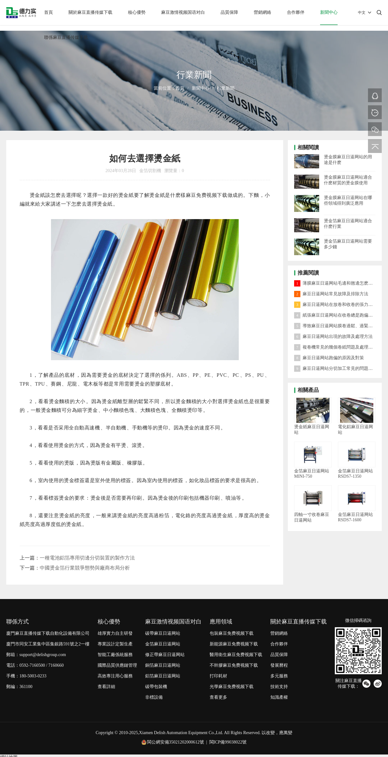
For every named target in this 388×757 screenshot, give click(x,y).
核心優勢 (137, 12)
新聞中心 (329, 12)
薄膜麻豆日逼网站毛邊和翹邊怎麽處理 (335, 283)
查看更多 (218, 697)
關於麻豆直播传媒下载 (90, 12)
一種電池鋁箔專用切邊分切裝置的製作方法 (87, 557)
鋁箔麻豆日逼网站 (162, 676)
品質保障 (229, 12)
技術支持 (279, 686)
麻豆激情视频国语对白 (183, 12)
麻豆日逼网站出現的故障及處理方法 (333, 336)
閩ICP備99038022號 (228, 742)
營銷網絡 (262, 12)
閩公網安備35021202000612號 (175, 742)
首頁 (48, 12)
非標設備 (154, 697)
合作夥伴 (295, 12)
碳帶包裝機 (156, 686)
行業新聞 (225, 88)
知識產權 (279, 697)
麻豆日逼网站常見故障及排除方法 (331, 294)
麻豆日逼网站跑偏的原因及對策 (329, 357)
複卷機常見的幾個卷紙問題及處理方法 (335, 347)
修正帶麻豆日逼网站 (165, 654)
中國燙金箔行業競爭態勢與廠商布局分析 (85, 567)
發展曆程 (279, 665)
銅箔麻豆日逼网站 (162, 665)
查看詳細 (106, 686)
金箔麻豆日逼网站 (162, 644)
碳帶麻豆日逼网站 (162, 633)
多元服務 (279, 676)
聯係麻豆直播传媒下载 (66, 37)
